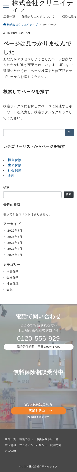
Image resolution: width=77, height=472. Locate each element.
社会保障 (15, 170)
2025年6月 (14, 236)
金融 (11, 175)
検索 (6, 187)
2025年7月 (14, 230)
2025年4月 (14, 248)
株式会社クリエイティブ (43, 466)
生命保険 (15, 165)
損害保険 (15, 160)
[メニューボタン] (6, 6)
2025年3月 (14, 254)
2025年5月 (14, 242)
